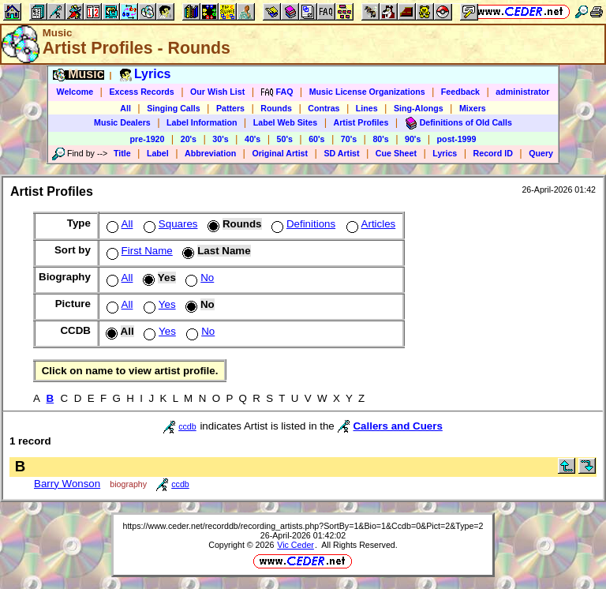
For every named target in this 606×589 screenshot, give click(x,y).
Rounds (276, 108)
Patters (230, 108)
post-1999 (457, 139)
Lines (367, 108)
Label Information (201, 122)
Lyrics (444, 153)
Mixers (472, 108)
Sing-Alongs (418, 108)
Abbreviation (210, 153)
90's (413, 139)
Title (122, 153)
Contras (323, 108)
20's (188, 139)
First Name (138, 251)
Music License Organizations (367, 91)
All (125, 108)
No (198, 277)
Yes (158, 304)
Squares (169, 224)
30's (220, 139)
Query (541, 153)
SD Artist (341, 153)
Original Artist (280, 153)
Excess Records (141, 91)
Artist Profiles (361, 122)
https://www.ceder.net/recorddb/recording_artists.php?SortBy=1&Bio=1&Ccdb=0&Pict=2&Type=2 (302, 526)
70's (349, 139)
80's (380, 139)
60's (316, 139)
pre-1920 (147, 139)
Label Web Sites (285, 122)
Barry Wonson (67, 484)
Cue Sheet (396, 153)
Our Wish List (217, 91)
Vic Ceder (295, 545)
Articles (369, 224)
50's (285, 139)
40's (252, 139)
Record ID (493, 153)
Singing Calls (173, 108)
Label (158, 153)
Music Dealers (122, 122)
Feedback (460, 91)
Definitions (301, 224)
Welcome (75, 91)
